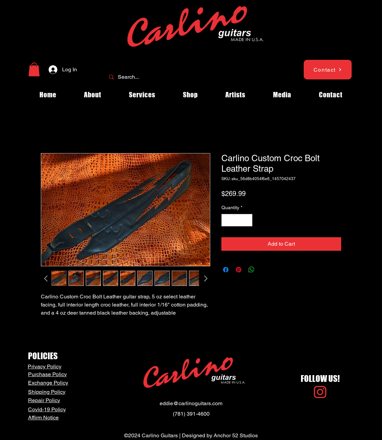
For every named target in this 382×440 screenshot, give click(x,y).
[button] (34, 69)
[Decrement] (226, 220)
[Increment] (247, 220)
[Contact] (328, 69)
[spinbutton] (237, 220)
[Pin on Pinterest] (239, 270)
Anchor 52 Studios (236, 435)
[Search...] (190, 77)
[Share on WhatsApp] (251, 270)
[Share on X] (264, 270)
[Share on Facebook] (226, 270)
